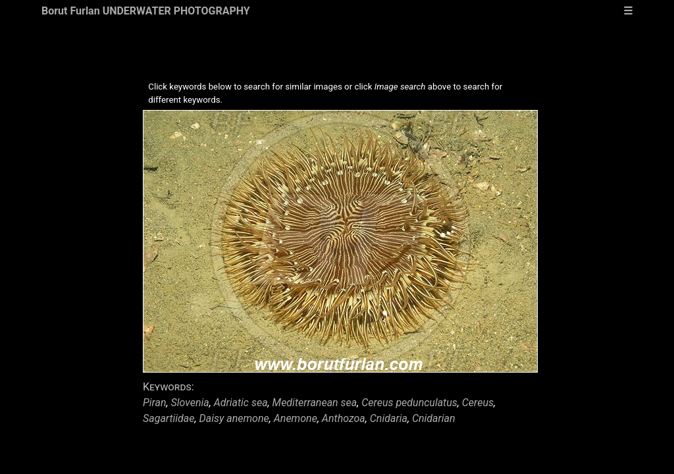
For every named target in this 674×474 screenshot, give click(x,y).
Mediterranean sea (314, 402)
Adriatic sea (241, 402)
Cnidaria (388, 418)
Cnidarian (433, 418)
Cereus (478, 402)
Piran (155, 402)
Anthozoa (343, 418)
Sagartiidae (169, 418)
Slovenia (190, 402)
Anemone (295, 418)
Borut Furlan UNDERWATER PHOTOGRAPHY (145, 11)
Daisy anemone (234, 418)
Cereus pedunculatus (409, 402)
